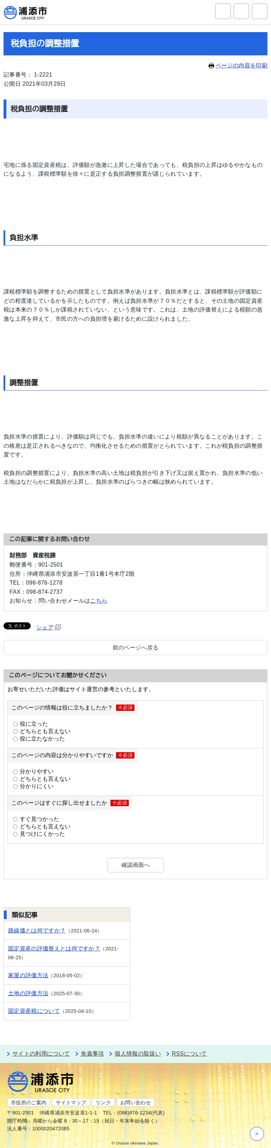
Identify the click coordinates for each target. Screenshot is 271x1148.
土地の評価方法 (28, 993)
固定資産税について (34, 1011)
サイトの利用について (41, 1054)
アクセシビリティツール (241, 11)
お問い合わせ (135, 1102)
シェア (48, 627)
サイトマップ (71, 1102)
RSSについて (189, 1054)
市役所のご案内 (28, 1102)
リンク (103, 1102)
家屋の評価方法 (28, 975)
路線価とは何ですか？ (37, 930)
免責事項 (92, 1054)
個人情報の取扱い (138, 1054)
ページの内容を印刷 (238, 65)
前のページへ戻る (136, 648)
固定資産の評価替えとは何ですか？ (54, 948)
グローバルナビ (259, 11)
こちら (98, 601)
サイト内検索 (223, 11)
